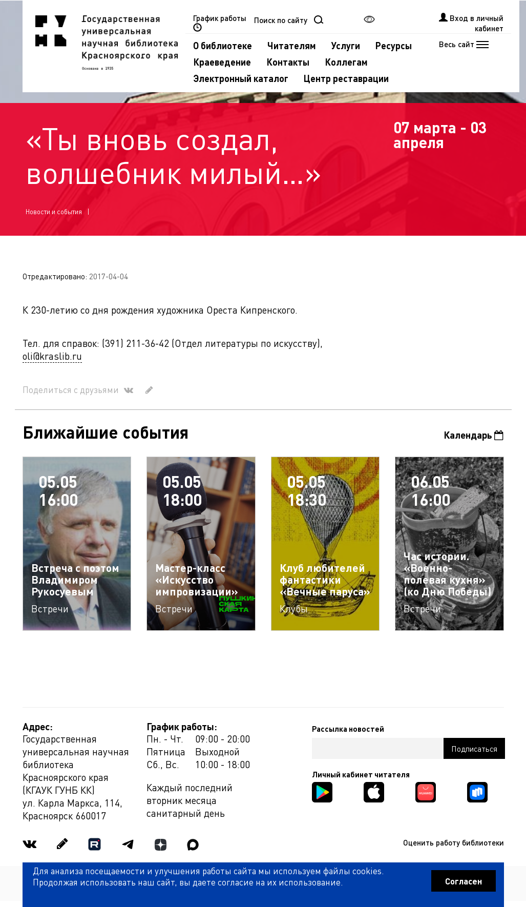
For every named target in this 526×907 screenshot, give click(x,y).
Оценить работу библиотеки (453, 842)
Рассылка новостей (348, 729)
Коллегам (346, 62)
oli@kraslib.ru (52, 355)
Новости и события (54, 211)
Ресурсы (393, 45)
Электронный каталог (240, 78)
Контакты (287, 62)
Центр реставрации (346, 78)
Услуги (345, 45)
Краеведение (222, 62)
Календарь (473, 434)
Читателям (291, 45)
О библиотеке (222, 45)
